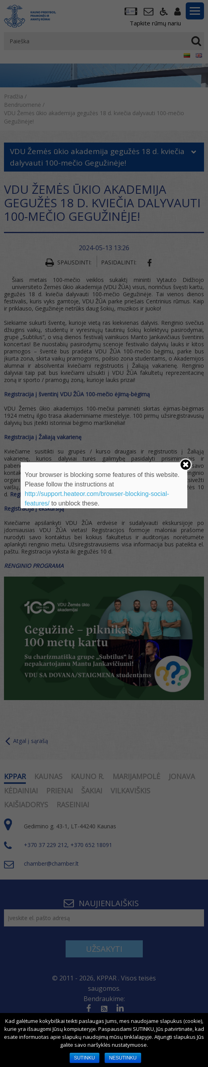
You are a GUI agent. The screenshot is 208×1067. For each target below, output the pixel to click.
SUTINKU (84, 1058)
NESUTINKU (122, 1058)
